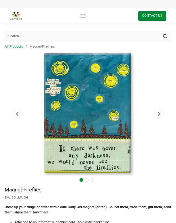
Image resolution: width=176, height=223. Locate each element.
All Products (14, 47)
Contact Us (152, 16)
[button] (17, 113)
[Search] (165, 36)
